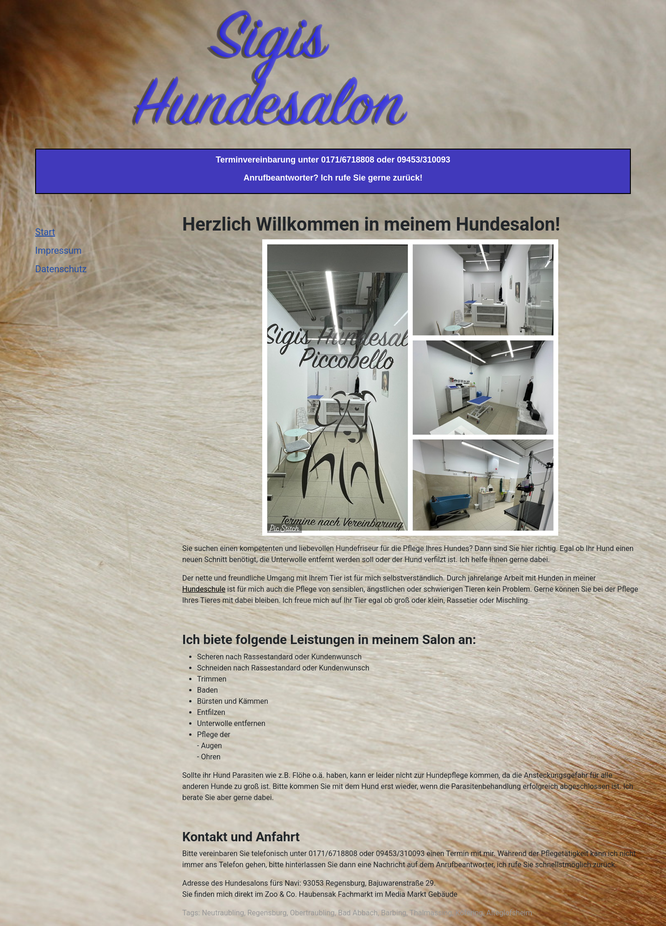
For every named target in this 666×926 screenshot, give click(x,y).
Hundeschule (203, 589)
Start (45, 232)
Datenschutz (61, 269)
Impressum (58, 250)
